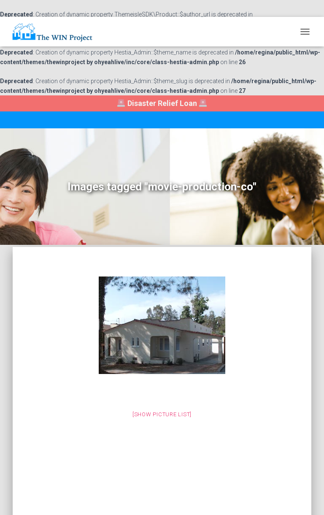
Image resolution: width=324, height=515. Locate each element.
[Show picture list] (162, 414)
